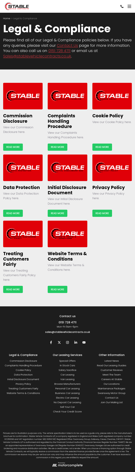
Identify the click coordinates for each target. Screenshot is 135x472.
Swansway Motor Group (111, 393)
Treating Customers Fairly (23, 388)
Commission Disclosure (23, 360)
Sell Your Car (67, 407)
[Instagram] (67, 343)
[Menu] (129, 6)
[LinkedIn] (76, 343)
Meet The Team (112, 374)
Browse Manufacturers (67, 384)
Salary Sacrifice (67, 370)
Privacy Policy (23, 384)
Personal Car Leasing (67, 388)
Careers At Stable (111, 379)
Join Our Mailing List (112, 402)
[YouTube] (84, 343)
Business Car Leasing (67, 393)
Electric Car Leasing (67, 397)
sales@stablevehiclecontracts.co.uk (67, 332)
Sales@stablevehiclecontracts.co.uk (37, 56)
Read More (13, 147)
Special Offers (67, 360)
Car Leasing (67, 374)
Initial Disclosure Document (23, 379)
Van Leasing (67, 379)
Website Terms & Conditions (23, 393)
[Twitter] (59, 343)
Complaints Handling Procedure (23, 365)
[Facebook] (51, 343)
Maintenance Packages (111, 388)
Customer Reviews (112, 370)
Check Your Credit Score (67, 411)
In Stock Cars (67, 365)
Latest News (112, 360)
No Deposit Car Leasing (67, 402)
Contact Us (67, 45)
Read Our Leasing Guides (111, 365)
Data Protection (23, 374)
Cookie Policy (23, 370)
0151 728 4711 (59, 50)
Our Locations (112, 384)
